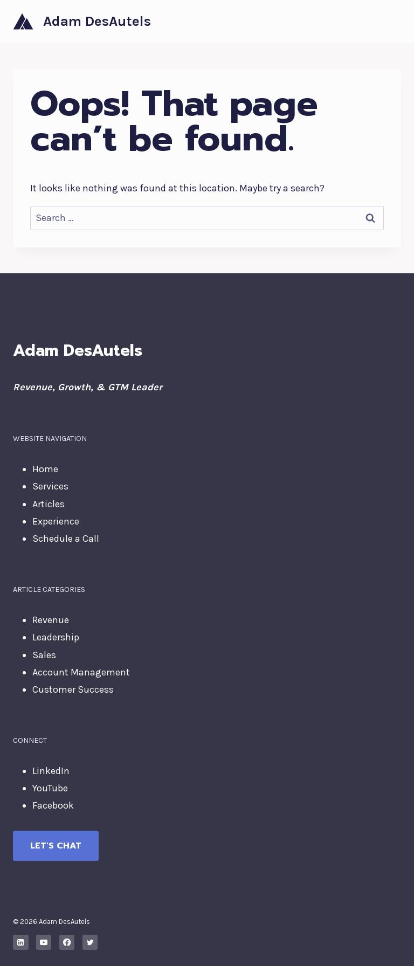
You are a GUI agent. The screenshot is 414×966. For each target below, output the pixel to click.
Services (50, 486)
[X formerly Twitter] (90, 942)
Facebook (53, 805)
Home (45, 469)
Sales (44, 655)
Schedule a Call (65, 538)
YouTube (50, 788)
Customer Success (73, 689)
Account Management (81, 672)
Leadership (55, 637)
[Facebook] (67, 942)
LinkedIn (51, 771)
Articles (48, 504)
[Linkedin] (21, 942)
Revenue (50, 620)
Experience (55, 521)
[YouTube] (44, 942)
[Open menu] (391, 21)
